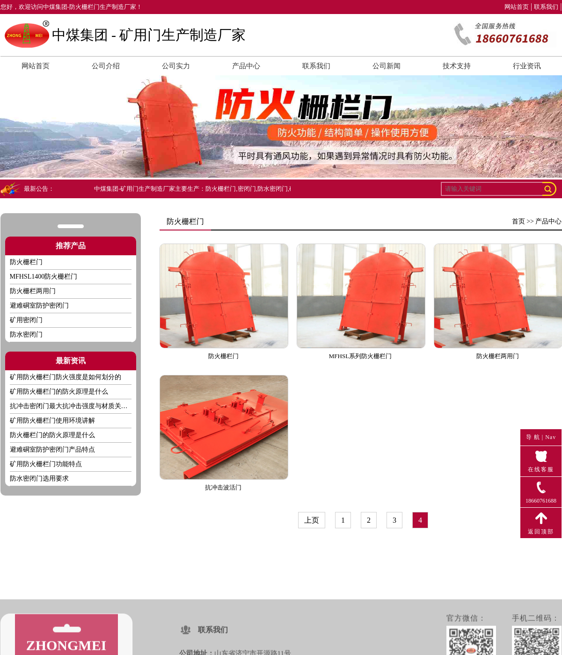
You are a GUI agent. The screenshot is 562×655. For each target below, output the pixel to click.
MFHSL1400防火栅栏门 (44, 276)
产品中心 (246, 66)
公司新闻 (386, 66)
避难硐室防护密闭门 (39, 305)
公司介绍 (106, 66)
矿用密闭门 (26, 320)
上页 (311, 520)
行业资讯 (527, 66)
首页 (518, 221)
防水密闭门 (26, 334)
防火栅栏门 (26, 262)
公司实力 (176, 66)
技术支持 (457, 66)
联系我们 (546, 6)
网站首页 (516, 6)
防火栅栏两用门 (33, 291)
